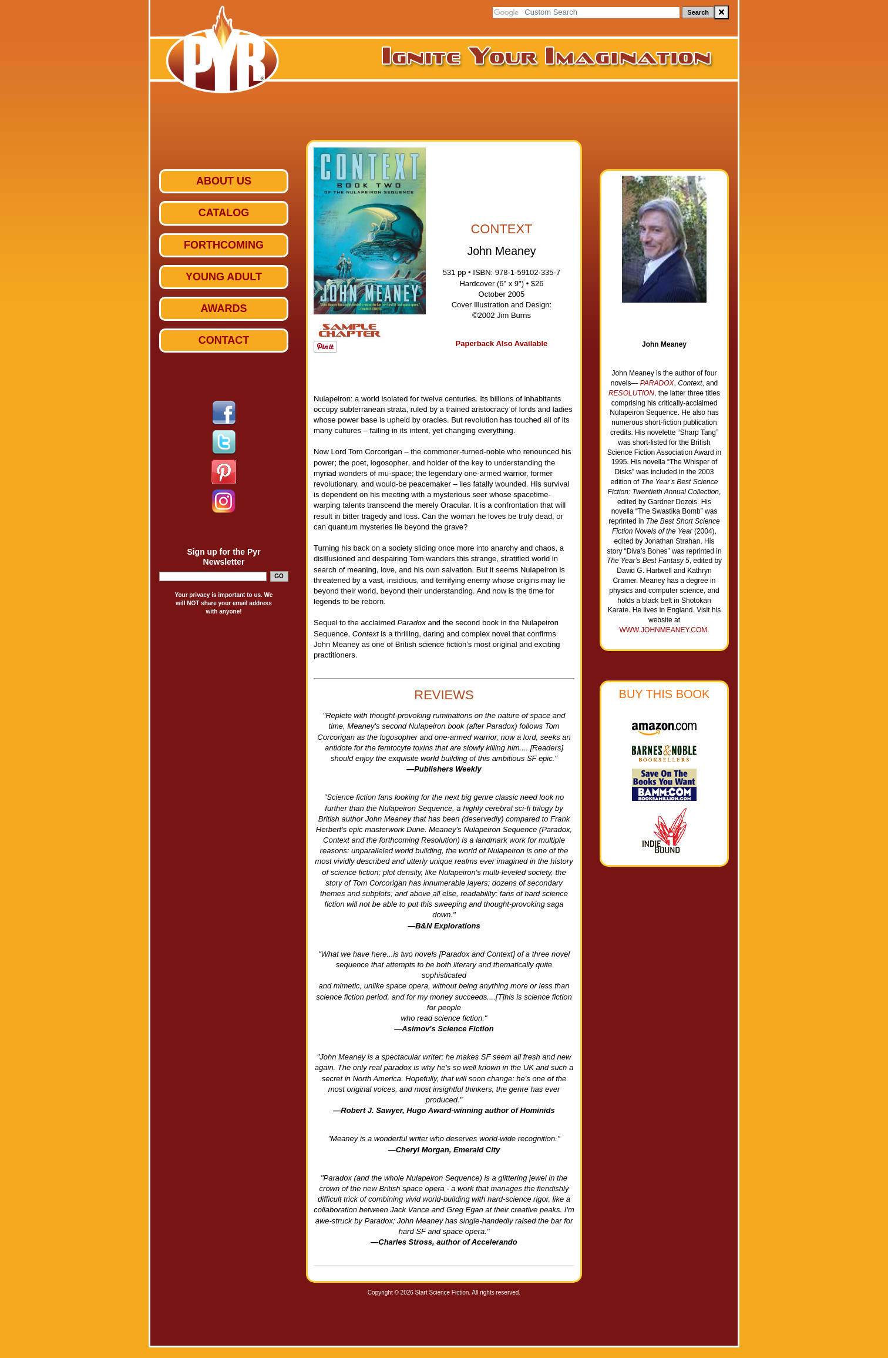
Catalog (224, 213)
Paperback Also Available (502, 343)
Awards (223, 308)
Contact (224, 340)
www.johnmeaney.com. (664, 630)
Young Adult (224, 277)
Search (698, 12)
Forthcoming (224, 245)
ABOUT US (223, 181)
